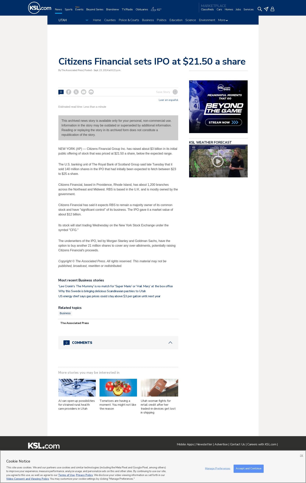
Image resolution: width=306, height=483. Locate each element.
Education (176, 20)
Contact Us (237, 444)
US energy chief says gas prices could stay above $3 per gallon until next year (109, 296)
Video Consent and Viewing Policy (27, 479)
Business (148, 20)
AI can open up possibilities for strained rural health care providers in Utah (76, 405)
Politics (161, 20)
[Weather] (157, 11)
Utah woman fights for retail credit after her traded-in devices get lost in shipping (158, 407)
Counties (110, 20)
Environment (207, 20)
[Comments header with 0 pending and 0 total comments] (118, 342)
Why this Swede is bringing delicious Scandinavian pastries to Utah (102, 291)
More (223, 20)
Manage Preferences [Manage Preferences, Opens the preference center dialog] (217, 468)
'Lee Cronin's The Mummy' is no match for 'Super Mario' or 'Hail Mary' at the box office (115, 286)
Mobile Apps (185, 444)
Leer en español (168, 100)
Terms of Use (66, 475)
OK (301, 455)
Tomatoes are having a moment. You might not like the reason (118, 405)
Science (190, 20)
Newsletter (204, 444)
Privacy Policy (84, 475)
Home (97, 20)
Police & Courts (129, 20)
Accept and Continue (248, 468)
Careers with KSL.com (261, 444)
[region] (153, 466)
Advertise (221, 444)
